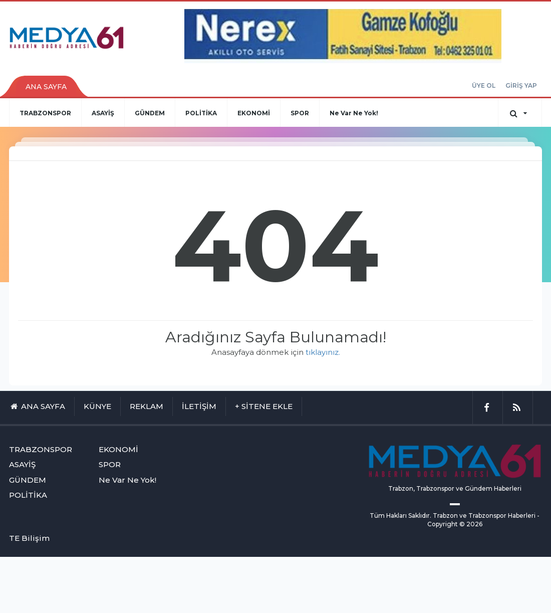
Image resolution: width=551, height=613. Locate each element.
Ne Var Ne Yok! (354, 113)
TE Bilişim (29, 538)
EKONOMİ (253, 113)
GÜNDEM (150, 113)
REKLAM (146, 406)
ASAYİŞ (103, 113)
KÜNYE (97, 406)
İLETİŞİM (199, 406)
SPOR (300, 113)
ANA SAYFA (46, 86)
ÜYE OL (483, 85)
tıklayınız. (323, 352)
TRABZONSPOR (45, 113)
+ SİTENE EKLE (264, 406)
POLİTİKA (201, 113)
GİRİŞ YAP (521, 85)
